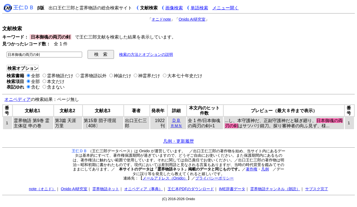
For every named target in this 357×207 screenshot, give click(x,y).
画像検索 (174, 7)
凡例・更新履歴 (178, 141)
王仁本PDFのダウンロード (191, 189)
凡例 (265, 169)
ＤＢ (176, 120)
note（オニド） (42, 189)
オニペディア (17, 99)
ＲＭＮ (176, 125)
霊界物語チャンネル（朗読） (275, 189)
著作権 (251, 169)
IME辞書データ (232, 189)
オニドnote (161, 19)
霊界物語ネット (105, 189)
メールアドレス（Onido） (165, 178)
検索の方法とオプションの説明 (146, 54)
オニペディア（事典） (143, 189)
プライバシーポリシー (214, 178)
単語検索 (199, 7)
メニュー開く (225, 7)
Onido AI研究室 (191, 19)
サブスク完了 (316, 189)
